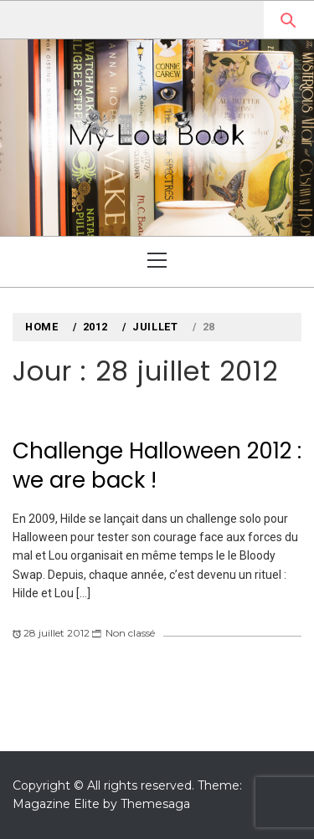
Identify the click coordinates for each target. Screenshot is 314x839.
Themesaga (155, 803)
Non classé (130, 633)
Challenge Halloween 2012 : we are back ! (157, 465)
